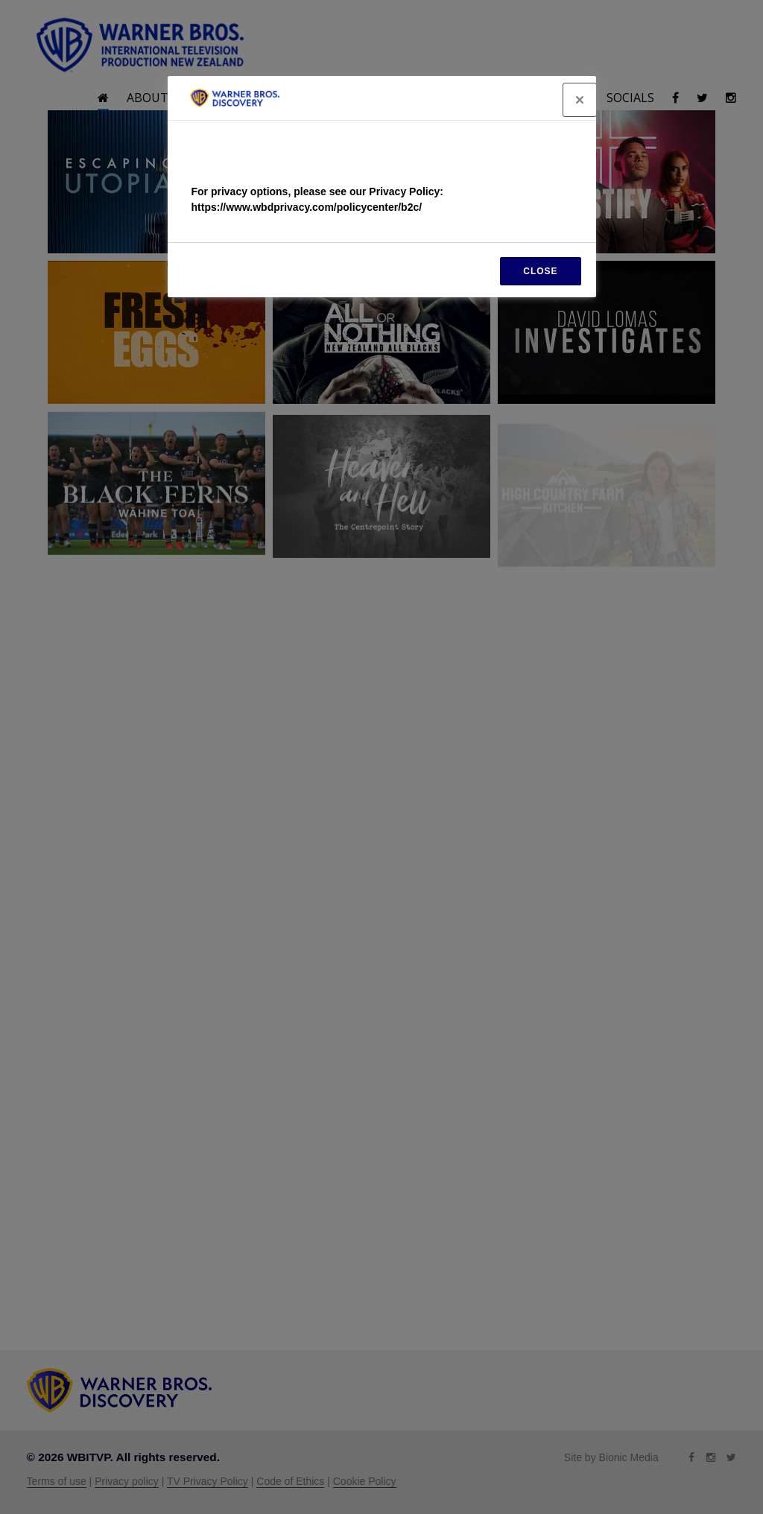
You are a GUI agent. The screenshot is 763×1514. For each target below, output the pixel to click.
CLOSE (540, 271)
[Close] (579, 99)
